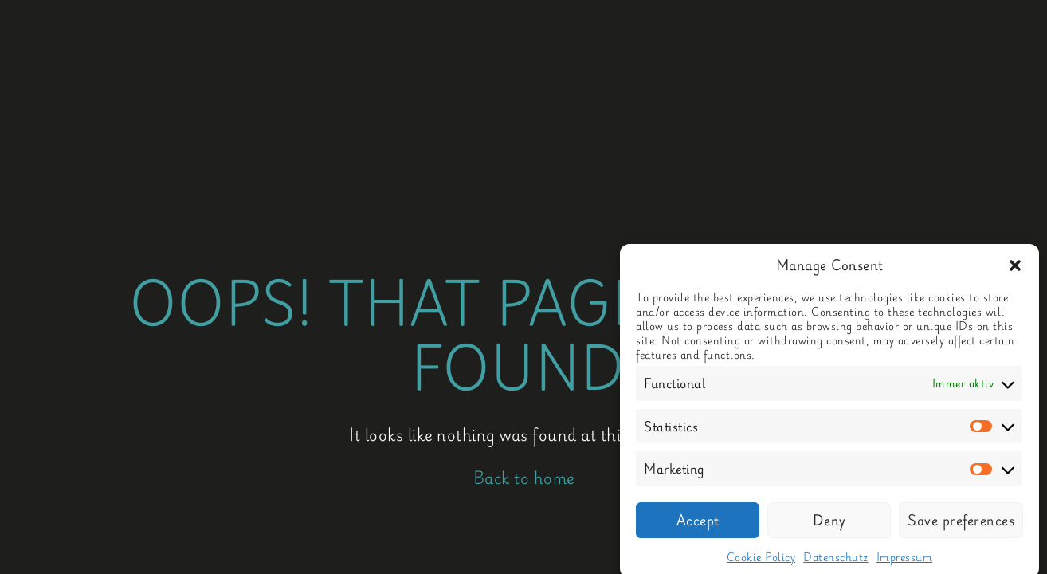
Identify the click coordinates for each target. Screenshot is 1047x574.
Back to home (523, 477)
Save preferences (961, 524)
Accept (698, 524)
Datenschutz (836, 560)
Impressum (904, 560)
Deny (829, 524)
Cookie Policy (761, 560)
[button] (1015, 269)
